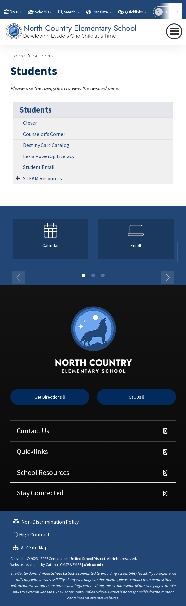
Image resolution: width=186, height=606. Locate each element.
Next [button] (167, 277)
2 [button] (93, 275)
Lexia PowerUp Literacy (48, 156)
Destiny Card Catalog (46, 145)
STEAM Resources (42, 178)
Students (43, 56)
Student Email (39, 167)
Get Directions (49, 397)
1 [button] (83, 275)
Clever (30, 123)
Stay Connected (40, 492)
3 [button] (103, 275)
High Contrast (34, 535)
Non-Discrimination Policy (46, 522)
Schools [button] (42, 12)
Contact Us (33, 430)
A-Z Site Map (30, 547)
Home (17, 56)
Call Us (136, 397)
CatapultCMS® (57, 564)
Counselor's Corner (44, 134)
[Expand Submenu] (17, 178)
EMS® (77, 564)
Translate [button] (100, 12)
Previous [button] (18, 277)
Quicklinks (32, 451)
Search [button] (70, 12)
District (16, 11)
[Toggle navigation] (174, 31)
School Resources (43, 472)
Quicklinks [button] (134, 12)
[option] (50, 241)
